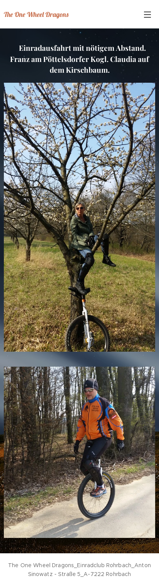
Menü (147, 14)
